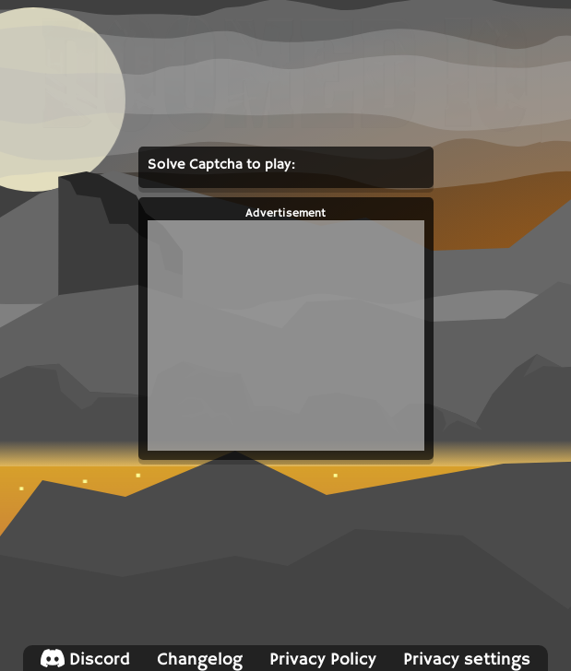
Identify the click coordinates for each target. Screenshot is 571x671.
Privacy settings (466, 660)
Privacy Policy (322, 660)
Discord (85, 660)
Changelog (200, 660)
